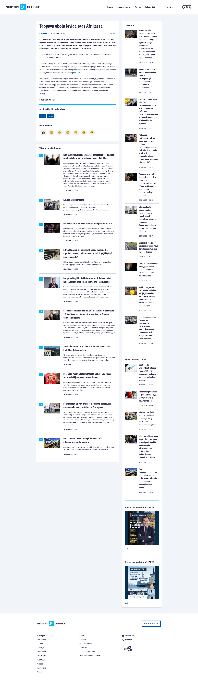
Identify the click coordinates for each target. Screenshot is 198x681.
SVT (76, 72)
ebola (42, 116)
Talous (40, 643)
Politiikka (41, 639)
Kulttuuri (41, 659)
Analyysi (40, 647)
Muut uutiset (42, 655)
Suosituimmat (124, 7)
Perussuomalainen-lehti (90, 655)
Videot (138, 7)
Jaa (112, 33)
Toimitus (83, 647)
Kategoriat (151, 7)
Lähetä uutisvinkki (87, 651)
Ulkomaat (43, 33)
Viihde (40, 672)
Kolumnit (41, 668)
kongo (50, 116)
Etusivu (110, 7)
